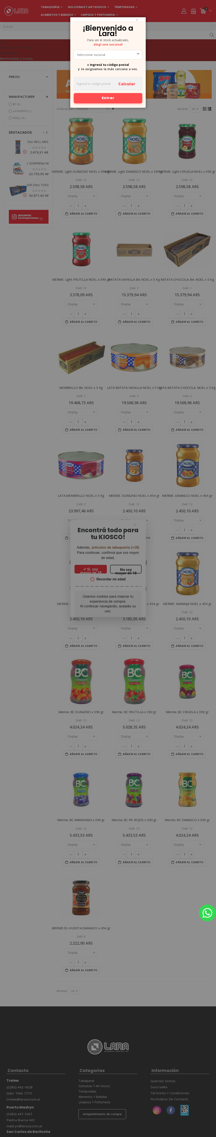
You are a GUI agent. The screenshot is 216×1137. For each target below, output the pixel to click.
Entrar (108, 97)
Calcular (126, 83)
